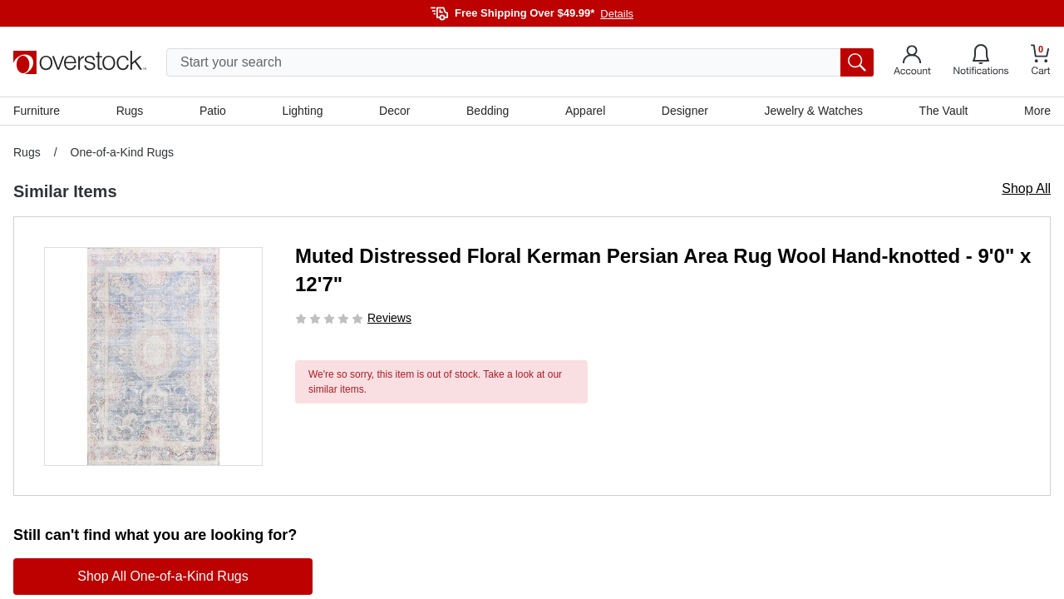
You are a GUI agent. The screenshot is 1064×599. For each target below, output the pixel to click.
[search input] (520, 62)
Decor (394, 110)
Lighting (302, 110)
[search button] (857, 62)
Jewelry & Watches (813, 110)
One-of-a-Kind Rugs (123, 152)
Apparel (585, 110)
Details (616, 13)
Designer (685, 110)
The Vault (943, 110)
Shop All (1026, 188)
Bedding (487, 110)
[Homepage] (79, 62)
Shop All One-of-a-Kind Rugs (162, 576)
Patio (213, 110)
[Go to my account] (912, 62)
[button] (153, 356)
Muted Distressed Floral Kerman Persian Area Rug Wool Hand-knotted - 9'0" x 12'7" (663, 270)
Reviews (389, 317)
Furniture (36, 110)
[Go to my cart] (1041, 62)
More (1037, 110)
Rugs (130, 110)
